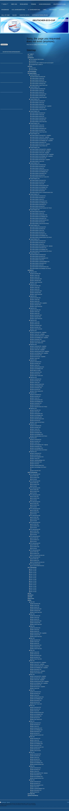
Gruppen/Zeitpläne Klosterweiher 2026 (38, 81)
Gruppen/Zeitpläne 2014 (34, 239)
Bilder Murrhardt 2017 (35, 733)
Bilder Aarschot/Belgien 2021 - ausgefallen (39, 667)
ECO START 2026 (34, 475)
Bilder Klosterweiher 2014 (36, 774)
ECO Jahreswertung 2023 (35, 494)
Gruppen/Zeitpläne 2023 (34, 111)
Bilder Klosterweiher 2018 (36, 716)
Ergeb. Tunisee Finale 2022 (36, 328)
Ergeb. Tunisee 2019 (35, 365)
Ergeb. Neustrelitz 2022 (35, 327)
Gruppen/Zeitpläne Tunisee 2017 (37, 199)
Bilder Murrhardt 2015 (35, 759)
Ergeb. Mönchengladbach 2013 (37, 456)
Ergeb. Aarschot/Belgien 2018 (37, 385)
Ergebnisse (31, 270)
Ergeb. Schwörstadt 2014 (36, 439)
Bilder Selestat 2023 (35, 643)
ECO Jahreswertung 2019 (35, 522)
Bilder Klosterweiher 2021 (36, 669)
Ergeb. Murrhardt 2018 (35, 389)
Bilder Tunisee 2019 (35, 695)
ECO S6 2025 (34, 479)
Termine (30, 66)
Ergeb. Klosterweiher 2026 (36, 278)
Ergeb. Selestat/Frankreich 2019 (37, 366)
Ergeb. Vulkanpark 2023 (36, 316)
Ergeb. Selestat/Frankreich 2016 (37, 418)
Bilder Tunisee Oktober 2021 (36, 672)
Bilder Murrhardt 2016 (35, 748)
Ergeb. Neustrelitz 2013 (35, 455)
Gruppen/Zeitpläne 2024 (34, 99)
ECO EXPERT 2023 (35, 498)
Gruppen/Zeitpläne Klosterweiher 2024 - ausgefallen (41, 106)
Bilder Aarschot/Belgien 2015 (37, 762)
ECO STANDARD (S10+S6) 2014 (37, 562)
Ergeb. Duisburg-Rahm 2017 (36, 399)
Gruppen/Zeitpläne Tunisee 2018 (37, 183)
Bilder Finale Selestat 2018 (36, 719)
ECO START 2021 (34, 510)
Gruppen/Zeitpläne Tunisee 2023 (37, 114)
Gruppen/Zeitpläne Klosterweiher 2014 (38, 247)
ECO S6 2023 (34, 500)
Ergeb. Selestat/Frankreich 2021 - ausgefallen (40, 335)
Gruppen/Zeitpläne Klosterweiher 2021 (38, 142)
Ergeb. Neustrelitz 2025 (35, 285)
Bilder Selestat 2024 (35, 631)
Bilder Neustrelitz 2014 (35, 769)
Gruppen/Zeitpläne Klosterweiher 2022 (38, 128)
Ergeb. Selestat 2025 (35, 289)
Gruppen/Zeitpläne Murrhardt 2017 (38, 206)
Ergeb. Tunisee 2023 (35, 311)
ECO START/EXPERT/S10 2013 (37, 565)
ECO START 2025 (34, 482)
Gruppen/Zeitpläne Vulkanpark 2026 (38, 83)
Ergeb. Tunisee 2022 (35, 322)
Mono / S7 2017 (33, 584)
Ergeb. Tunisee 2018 (35, 382)
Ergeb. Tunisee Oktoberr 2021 (37, 342)
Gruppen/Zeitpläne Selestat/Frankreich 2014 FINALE (41, 251)
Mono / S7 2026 (33, 569)
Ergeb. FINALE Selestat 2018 (37, 391)
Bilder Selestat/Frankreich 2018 (37, 712)
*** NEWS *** (31, 54)
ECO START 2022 (34, 503)
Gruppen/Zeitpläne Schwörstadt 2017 (38, 195)
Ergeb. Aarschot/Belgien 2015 (37, 434)
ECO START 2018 (34, 531)
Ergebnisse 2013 (33, 451)
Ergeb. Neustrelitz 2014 (35, 441)
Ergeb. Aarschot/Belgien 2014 (37, 448)
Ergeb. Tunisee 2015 (35, 429)
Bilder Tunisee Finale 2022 (36, 659)
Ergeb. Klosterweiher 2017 (36, 403)
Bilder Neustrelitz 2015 (35, 755)
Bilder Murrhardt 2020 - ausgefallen (38, 686)
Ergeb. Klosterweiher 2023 (36, 315)
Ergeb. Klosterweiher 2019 (36, 372)
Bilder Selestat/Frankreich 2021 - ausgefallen (40, 665)
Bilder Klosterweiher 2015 (36, 760)
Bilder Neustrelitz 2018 (35, 709)
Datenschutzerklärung (33, 795)
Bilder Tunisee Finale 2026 (36, 612)
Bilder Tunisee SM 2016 (36, 750)
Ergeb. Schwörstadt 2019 (36, 361)
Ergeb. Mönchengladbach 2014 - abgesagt (39, 444)
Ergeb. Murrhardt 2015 (35, 430)
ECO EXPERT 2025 (35, 484)
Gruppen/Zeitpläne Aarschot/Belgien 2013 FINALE (41, 268)
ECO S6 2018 (34, 534)
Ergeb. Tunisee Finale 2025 (36, 294)
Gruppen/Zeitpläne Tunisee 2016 (37, 213)
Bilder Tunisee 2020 (35, 688)
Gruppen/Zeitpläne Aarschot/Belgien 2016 (39, 216)
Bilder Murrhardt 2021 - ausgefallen (38, 671)
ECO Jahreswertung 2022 (35, 501)
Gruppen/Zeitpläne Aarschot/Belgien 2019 (39, 171)
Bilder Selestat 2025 (35, 619)
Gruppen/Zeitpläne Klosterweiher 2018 (38, 189)
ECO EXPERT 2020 (35, 519)
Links (30, 593)
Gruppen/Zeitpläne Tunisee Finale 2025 (39, 97)
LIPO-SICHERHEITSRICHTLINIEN (37, 59)
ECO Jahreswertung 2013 (35, 563)
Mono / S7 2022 (33, 576)
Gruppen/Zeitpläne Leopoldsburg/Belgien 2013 (40, 261)
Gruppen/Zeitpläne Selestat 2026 (37, 80)
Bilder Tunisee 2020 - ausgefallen (37, 679)
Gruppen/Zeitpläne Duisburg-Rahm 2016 (39, 214)
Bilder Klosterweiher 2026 (36, 608)
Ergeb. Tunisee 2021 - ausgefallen (38, 334)
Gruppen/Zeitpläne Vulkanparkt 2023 (38, 119)
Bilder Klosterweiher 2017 (36, 731)
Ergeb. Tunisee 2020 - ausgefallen (38, 349)
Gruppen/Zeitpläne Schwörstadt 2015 (38, 227)
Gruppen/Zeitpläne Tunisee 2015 (37, 230)
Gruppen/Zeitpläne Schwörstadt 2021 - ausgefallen (41, 135)
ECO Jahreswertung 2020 (35, 515)
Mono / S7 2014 (33, 589)
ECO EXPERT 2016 (35, 546)
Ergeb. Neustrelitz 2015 (35, 427)
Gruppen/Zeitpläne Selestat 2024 (37, 104)
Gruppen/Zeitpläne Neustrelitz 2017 (38, 197)
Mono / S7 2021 (33, 577)
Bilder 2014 (32, 766)
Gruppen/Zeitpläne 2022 (34, 123)
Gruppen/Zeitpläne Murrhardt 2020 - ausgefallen (40, 159)
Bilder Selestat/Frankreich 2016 (37, 747)
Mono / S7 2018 (33, 582)
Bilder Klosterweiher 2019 (36, 700)
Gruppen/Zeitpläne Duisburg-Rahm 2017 (39, 201)
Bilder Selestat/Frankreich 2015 (37, 764)
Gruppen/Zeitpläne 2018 (34, 178)
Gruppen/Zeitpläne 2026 (34, 74)
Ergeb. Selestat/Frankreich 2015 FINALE (39, 436)
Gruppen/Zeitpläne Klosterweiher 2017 (38, 204)
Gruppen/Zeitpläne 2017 (34, 194)
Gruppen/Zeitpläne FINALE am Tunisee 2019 (40, 176)
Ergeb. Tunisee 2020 (35, 358)
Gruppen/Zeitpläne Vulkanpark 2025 (38, 95)
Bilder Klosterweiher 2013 (36, 790)
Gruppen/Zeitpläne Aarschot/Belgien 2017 (39, 202)
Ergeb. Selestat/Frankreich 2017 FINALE (39, 406)
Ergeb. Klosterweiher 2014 (36, 446)
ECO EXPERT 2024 (35, 491)
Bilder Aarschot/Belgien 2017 (37, 729)
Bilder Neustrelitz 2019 (35, 693)
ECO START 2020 (34, 517)
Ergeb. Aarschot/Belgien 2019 (37, 368)
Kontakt (30, 596)
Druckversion (3, 802)
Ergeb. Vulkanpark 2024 (36, 304)
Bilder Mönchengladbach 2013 (37, 785)
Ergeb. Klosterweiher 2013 (36, 462)
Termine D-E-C (33, 68)
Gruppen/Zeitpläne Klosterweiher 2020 (38, 157)
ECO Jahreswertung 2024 (35, 487)
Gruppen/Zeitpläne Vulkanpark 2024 (38, 107)
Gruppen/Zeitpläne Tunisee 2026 (37, 78)
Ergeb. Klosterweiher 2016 (36, 417)
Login (68, 802)
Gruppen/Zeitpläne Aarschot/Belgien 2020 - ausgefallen (42, 156)
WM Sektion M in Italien (36, 370)
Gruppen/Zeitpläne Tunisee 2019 (37, 168)
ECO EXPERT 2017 (35, 539)
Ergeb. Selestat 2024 (35, 301)
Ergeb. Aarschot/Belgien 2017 (37, 401)
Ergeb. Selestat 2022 (35, 323)
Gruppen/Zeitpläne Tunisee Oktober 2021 (39, 145)
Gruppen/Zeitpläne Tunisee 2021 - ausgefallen (40, 137)
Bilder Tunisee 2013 (35, 786)
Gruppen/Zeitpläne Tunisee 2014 (37, 244)
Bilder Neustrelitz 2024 (35, 627)
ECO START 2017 (34, 538)
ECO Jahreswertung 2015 (35, 550)
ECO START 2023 (34, 496)
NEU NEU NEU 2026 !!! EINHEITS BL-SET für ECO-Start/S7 (41, 62)
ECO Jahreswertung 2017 (35, 536)
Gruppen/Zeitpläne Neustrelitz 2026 (38, 76)
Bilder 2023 (32, 638)
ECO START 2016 (34, 544)
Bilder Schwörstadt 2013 (36, 781)
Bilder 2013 (32, 779)
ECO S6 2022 (34, 506)
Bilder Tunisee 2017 (35, 726)
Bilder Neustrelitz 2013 (35, 783)
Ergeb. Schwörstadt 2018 (36, 379)
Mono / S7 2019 (33, 581)
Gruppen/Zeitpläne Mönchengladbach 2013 (39, 258)
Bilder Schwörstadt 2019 (36, 691)
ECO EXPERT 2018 (35, 532)
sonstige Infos (32, 793)
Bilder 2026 (32, 601)
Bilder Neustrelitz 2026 (35, 603)
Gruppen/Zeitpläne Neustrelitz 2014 (38, 242)
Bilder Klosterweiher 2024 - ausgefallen (39, 633)
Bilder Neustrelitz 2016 (35, 738)
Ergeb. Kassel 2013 (35, 463)
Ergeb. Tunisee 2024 (35, 299)
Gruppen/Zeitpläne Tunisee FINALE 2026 (39, 85)
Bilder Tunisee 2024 (35, 629)
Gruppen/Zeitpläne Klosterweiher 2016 (38, 218)
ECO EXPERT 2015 (35, 553)
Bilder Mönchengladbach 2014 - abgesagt (39, 773)
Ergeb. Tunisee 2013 (35, 458)
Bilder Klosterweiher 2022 (36, 655)
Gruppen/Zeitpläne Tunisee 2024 (37, 102)
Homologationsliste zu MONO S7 (36, 64)
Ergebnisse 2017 (33, 392)
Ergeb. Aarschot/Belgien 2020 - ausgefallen (39, 353)
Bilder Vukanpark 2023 (35, 646)
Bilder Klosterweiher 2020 (36, 684)
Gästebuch (31, 595)
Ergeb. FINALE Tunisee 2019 (37, 375)
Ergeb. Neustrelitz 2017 (35, 396)
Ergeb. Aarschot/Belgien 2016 (37, 415)
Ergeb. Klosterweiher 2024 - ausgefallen (39, 303)
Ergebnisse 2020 (33, 344)
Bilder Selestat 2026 (35, 607)
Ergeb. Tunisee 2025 (35, 287)
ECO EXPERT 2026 (35, 477)
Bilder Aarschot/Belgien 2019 (37, 698)
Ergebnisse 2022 (33, 320)
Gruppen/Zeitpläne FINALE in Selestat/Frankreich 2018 (42, 192)
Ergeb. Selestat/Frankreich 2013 (37, 465)
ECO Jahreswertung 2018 (35, 529)
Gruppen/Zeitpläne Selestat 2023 (37, 116)
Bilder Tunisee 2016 (35, 740)
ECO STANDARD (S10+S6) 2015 (37, 555)
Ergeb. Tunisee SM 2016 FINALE (37, 422)
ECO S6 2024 (34, 493)
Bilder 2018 (32, 705)
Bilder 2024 (32, 626)
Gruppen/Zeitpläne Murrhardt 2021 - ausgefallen (40, 144)
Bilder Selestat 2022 (35, 653)
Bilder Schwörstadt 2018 (36, 707)
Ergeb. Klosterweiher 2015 (36, 432)
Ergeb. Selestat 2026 (35, 277)
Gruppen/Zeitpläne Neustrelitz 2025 (38, 88)
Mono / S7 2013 (33, 591)
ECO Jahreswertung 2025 (35, 481)
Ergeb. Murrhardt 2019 (35, 373)
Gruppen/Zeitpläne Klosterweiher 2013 (38, 263)
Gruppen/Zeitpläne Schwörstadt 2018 (38, 180)
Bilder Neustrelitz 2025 (35, 615)
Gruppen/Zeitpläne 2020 (34, 147)
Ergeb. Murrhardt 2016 (35, 420)
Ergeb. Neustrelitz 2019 (35, 363)
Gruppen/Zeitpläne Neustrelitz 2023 (38, 112)
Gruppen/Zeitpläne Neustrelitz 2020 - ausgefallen (40, 150)
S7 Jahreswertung (32, 567)
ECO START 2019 (34, 524)
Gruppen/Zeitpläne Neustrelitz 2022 (38, 130)
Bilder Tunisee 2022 (35, 652)
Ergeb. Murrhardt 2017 (35, 405)
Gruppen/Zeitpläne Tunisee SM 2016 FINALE (40, 223)
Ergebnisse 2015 (33, 424)
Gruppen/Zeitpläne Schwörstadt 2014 (38, 240)
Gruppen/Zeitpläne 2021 (34, 133)
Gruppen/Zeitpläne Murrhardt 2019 (38, 175)
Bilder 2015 (32, 752)
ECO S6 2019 (34, 527)
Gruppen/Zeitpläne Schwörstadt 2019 (38, 164)
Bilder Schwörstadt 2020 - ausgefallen (38, 676)
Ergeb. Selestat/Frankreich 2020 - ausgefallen (40, 351)
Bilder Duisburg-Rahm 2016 (36, 741)
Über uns (31, 55)
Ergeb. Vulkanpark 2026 (36, 280)
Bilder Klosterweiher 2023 (36, 645)
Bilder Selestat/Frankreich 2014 (37, 778)
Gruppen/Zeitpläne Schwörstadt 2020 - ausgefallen (41, 149)
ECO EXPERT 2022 (35, 505)
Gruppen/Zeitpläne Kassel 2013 (37, 265)
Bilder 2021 (32, 660)
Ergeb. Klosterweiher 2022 (36, 325)
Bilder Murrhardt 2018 (35, 717)
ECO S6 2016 (34, 548)
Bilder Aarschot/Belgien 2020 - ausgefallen (39, 683)
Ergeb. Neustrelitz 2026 (35, 273)
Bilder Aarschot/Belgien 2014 (37, 776)
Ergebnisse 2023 (33, 308)
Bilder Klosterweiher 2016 (36, 745)
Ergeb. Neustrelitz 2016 (35, 410)
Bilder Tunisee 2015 (35, 757)
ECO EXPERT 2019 (35, 525)
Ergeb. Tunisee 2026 (35, 275)
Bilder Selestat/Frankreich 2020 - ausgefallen (40, 681)
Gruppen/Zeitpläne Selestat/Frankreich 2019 (39, 169)
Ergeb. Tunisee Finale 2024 (36, 306)
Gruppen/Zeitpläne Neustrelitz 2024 (38, 100)
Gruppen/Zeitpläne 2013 (34, 252)
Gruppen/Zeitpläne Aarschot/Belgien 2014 (39, 249)
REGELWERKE (33, 61)
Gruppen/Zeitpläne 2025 (34, 87)
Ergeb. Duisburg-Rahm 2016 (36, 413)
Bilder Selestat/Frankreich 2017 (37, 735)
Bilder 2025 (32, 614)
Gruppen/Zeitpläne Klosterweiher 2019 (38, 173)
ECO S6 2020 (34, 520)
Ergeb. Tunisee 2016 (35, 411)
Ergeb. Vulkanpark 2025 (36, 292)
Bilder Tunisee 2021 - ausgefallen (37, 664)
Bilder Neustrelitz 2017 (35, 724)
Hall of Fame (31, 598)
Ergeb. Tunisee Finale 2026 (36, 282)
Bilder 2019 (32, 690)
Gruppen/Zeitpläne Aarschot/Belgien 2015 (39, 235)
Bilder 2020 (32, 674)
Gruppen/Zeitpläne (33, 73)
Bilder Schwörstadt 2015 (36, 754)
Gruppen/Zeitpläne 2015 (34, 225)
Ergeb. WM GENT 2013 (36, 470)
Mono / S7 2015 (33, 588)
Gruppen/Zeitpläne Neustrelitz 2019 (38, 166)
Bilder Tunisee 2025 (35, 617)
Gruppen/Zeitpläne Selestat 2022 (37, 126)
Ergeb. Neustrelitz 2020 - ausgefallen (38, 347)
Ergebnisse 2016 (33, 408)
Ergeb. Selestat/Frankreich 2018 (37, 384)
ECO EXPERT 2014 (35, 560)
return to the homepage (42, 44)
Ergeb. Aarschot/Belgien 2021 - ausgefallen (39, 337)
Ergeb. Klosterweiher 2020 (36, 354)
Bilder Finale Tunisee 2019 (36, 703)
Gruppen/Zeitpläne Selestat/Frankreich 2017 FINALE (41, 208)
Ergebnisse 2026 (33, 271)
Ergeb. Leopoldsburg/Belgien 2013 (38, 460)
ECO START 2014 (34, 558)
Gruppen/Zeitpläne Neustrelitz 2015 (38, 228)
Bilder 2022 (32, 650)
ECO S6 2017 (34, 541)
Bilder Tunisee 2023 (35, 641)
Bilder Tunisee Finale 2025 (36, 624)
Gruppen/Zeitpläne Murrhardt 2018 (38, 190)
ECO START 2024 (34, 489)
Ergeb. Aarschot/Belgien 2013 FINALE (38, 467)
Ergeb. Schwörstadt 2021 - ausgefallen (38, 332)
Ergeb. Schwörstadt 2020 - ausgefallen (38, 346)
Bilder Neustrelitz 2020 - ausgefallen (38, 678)
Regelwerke (31, 57)
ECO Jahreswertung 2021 (35, 508)
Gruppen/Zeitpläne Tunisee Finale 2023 (39, 121)
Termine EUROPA (33, 69)
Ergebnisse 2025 (33, 284)
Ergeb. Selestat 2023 (35, 313)
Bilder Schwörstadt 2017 (36, 722)
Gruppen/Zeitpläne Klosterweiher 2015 (38, 233)
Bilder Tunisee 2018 (35, 710)
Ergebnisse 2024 (33, 296)
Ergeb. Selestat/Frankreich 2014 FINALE (39, 449)
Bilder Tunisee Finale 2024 (36, 636)
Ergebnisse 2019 (33, 360)
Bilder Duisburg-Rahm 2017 (36, 728)
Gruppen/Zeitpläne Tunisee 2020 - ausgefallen (40, 152)
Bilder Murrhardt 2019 (35, 702)
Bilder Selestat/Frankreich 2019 (37, 697)
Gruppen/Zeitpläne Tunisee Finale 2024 (39, 109)
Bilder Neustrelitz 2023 (35, 640)
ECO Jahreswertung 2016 (35, 543)
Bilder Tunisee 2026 (35, 605)
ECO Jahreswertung (33, 472)
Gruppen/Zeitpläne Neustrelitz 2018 (38, 182)
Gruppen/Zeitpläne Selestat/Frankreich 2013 (39, 266)
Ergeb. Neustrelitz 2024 (35, 297)
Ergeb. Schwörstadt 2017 (36, 394)
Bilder (30, 600)
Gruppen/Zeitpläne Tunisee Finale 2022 (39, 131)
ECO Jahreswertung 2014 (35, 557)
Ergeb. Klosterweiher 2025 (36, 290)
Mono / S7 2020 (33, 579)
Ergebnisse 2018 (33, 377)
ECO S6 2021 (34, 513)
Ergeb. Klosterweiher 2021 (36, 339)
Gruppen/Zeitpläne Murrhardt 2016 (38, 221)
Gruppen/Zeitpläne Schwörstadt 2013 (38, 254)
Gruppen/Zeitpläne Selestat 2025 (37, 92)
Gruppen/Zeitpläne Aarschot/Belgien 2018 (39, 187)
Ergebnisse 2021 (33, 330)
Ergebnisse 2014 (33, 437)
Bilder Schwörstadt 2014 (36, 767)
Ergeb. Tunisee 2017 (35, 398)
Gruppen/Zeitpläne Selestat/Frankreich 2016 (39, 220)
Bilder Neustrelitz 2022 (35, 657)
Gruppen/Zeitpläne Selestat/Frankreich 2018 (39, 185)
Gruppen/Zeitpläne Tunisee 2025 (37, 90)
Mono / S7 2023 (33, 574)
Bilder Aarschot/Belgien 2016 (37, 743)
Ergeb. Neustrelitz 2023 (35, 309)
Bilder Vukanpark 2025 (35, 622)
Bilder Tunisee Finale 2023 (36, 648)
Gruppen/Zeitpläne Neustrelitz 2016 (38, 211)
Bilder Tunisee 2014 (35, 771)
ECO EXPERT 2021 (35, 512)
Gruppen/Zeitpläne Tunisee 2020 (37, 161)
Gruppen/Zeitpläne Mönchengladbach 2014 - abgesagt (41, 246)
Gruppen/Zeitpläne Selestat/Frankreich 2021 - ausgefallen (42, 138)
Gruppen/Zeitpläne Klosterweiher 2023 (38, 118)
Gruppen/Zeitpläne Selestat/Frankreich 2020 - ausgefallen (42, 154)
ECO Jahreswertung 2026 (35, 474)
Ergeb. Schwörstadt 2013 (36, 453)
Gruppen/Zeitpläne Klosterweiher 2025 (38, 93)
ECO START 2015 (34, 551)
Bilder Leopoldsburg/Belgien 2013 (37, 788)
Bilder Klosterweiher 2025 (36, 620)
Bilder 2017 (32, 721)
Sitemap (8, 802)
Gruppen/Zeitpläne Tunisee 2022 (37, 125)
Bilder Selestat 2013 (35, 792)
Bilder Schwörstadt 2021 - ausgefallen (38, 662)
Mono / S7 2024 (33, 572)
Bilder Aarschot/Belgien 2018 (37, 714)
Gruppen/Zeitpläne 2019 (34, 163)
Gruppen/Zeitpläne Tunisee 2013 (37, 259)
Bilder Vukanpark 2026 (35, 610)
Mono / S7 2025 (33, 570)
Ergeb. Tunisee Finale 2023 (36, 318)
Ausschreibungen (32, 71)
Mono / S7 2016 (33, 586)
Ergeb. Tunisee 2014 (35, 443)
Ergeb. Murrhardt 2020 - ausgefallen (38, 356)
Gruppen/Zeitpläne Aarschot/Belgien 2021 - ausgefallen (42, 140)
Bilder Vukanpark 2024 (35, 634)
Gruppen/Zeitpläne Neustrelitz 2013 (38, 256)
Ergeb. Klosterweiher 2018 (36, 387)
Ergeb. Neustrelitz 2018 (35, 380)
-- (31, 468)
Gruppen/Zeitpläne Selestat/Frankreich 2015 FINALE (41, 237)
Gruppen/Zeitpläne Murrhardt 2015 (38, 232)
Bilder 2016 (32, 736)
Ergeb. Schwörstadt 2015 (36, 425)
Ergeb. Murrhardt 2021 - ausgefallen (38, 341)
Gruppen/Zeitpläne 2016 (34, 209)
